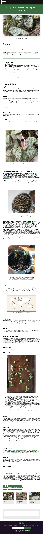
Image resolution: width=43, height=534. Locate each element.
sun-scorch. (31, 91)
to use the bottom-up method (34, 222)
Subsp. (21, 489)
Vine (22, 487)
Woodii (4, 487)
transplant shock (30, 431)
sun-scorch (32, 322)
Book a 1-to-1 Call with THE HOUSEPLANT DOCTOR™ (21, 474)
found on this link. (8, 178)
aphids (21, 450)
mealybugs (18, 450)
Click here (4, 451)
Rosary (19, 487)
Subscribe (27, 527)
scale (34, 450)
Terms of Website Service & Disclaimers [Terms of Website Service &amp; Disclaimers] (17, 531)
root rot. (34, 438)
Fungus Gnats (19, 181)
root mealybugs (30, 450)
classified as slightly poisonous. (13, 459)
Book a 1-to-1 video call (25, 52)
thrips (37, 450)
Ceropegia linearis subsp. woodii (13, 489)
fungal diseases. (37, 339)
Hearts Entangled (9, 487)
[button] (36, 2)
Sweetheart (5, 489)
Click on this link (29, 437)
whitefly (24, 450)
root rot (15, 431)
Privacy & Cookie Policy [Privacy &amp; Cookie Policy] (28, 531)
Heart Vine (15, 487)
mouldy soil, (32, 174)
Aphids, (20, 323)
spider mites (12, 450)
